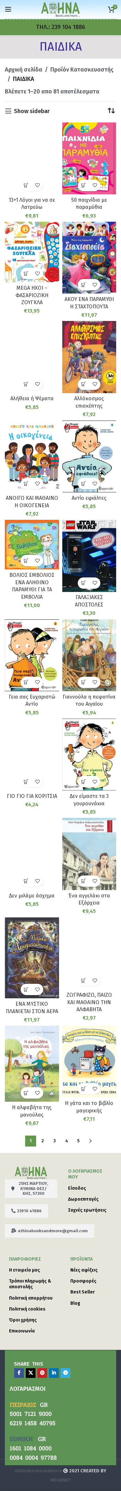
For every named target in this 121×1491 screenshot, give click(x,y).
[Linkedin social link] (54, 1373)
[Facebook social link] (19, 1373)
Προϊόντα (81, 1259)
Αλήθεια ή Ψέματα (32, 398)
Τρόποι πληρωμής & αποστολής (30, 1284)
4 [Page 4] (66, 1141)
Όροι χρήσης (23, 1320)
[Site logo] (60, 9)
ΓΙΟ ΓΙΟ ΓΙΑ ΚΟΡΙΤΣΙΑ (32, 796)
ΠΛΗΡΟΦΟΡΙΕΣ (25, 1259)
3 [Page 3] (54, 1141)
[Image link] (31, 1172)
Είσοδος (77, 1188)
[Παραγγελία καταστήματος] (111, 111)
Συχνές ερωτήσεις (87, 1210)
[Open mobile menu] (8, 9)
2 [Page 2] (42, 1141)
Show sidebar (32, 111)
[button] (26, 185)
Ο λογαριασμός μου (85, 1174)
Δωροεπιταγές (83, 1199)
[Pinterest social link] (42, 1373)
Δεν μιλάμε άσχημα (32, 896)
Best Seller (82, 1292)
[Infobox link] (60, 27)
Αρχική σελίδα (23, 69)
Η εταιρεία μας (24, 1270)
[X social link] (30, 1373)
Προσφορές (83, 1281)
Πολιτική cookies (27, 1309)
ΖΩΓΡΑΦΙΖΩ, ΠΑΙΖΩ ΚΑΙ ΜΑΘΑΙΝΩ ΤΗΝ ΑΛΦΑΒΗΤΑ (89, 1002)
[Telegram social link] (65, 1373)
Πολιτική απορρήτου (31, 1298)
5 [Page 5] (78, 1141)
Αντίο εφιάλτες (89, 498)
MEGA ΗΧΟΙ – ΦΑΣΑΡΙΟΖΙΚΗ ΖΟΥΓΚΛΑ (31, 295)
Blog (75, 1303)
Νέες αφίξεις (84, 1270)
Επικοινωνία (22, 1331)
